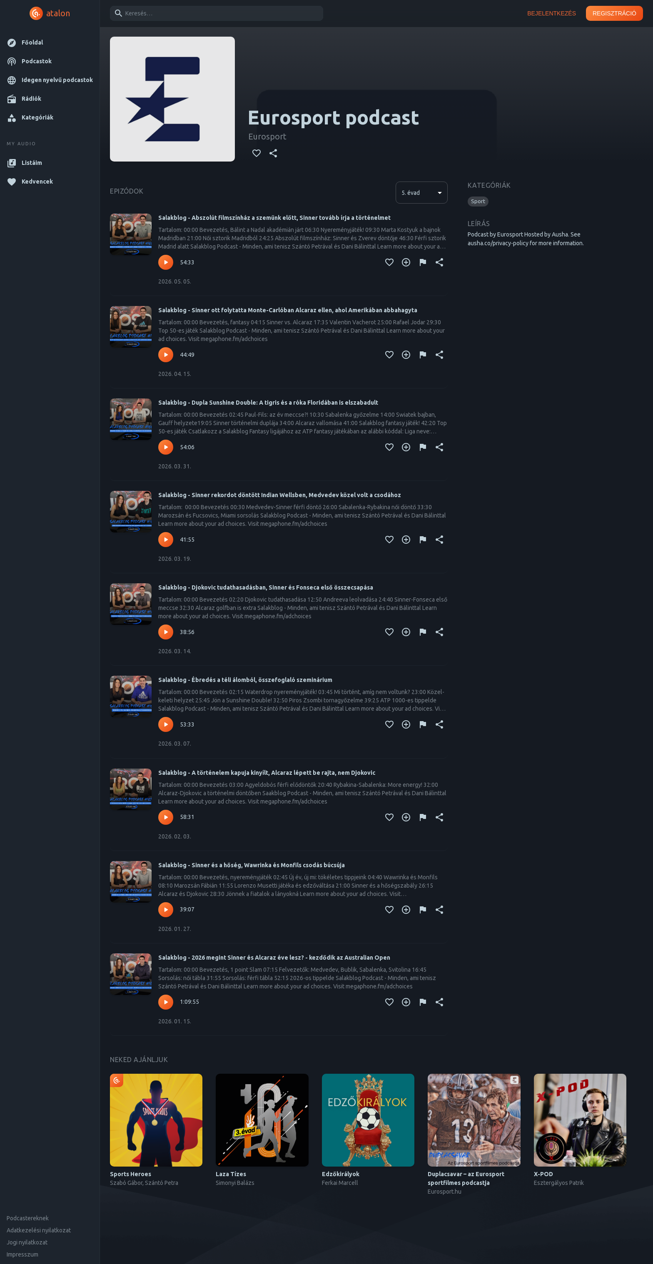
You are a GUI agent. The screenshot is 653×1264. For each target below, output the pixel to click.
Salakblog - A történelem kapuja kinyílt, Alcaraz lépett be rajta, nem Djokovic (266, 772)
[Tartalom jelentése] (422, 262)
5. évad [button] (410, 192)
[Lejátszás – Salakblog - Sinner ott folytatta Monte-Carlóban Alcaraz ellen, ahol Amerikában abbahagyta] (165, 354)
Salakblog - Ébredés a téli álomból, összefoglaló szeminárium (245, 680)
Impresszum (22, 1254)
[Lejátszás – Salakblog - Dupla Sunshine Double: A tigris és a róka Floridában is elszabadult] (165, 447)
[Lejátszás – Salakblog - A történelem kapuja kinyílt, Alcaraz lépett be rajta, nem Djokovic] (165, 817)
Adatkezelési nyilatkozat (39, 1230)
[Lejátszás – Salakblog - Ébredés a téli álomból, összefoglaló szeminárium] (165, 724)
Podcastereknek (28, 1218)
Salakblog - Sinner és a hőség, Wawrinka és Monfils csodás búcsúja (251, 865)
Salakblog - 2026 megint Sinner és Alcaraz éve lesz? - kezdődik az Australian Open (274, 957)
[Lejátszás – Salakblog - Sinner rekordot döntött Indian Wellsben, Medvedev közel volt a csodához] (165, 539)
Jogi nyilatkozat (27, 1242)
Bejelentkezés (551, 13)
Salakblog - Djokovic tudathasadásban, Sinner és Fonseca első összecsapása (265, 587)
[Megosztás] (273, 153)
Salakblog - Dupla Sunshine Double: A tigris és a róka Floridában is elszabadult (268, 402)
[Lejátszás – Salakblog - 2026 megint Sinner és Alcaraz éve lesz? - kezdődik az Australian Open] (165, 1002)
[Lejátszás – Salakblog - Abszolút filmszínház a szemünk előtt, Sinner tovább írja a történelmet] (165, 262)
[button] (50, 42)
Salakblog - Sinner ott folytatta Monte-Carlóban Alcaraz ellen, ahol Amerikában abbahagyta (287, 310)
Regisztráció (614, 13)
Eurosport (267, 136)
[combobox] (215, 13)
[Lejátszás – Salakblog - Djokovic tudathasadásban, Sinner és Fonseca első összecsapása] (165, 632)
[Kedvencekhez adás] (256, 153)
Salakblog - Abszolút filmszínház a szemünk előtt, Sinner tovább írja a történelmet (274, 217)
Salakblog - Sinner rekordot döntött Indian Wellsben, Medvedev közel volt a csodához (279, 495)
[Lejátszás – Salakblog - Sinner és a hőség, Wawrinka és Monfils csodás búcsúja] (165, 909)
